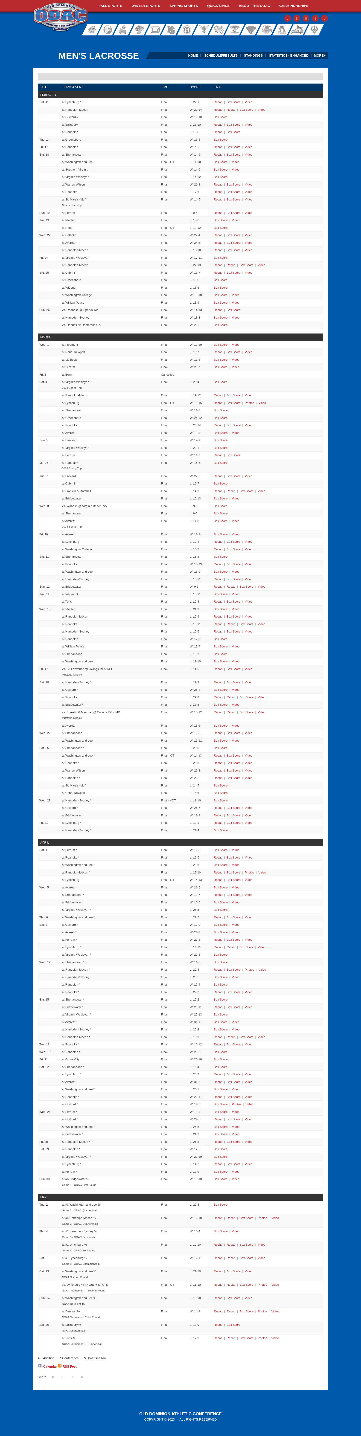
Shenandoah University (264, 29)
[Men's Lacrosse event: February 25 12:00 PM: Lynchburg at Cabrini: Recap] (218, 272)
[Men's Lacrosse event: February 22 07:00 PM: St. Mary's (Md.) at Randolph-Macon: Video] (248, 250)
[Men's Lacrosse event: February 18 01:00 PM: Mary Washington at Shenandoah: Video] (248, 154)
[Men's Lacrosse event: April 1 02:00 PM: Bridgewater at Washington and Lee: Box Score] (221, 865)
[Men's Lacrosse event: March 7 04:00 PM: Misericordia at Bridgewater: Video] (235, 498)
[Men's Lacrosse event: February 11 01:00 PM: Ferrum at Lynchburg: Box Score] (234, 102)
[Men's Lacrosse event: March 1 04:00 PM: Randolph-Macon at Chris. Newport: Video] (248, 352)
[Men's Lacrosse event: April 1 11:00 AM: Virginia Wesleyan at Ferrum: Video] (235, 850)
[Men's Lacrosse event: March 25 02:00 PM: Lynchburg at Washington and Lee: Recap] (218, 755)
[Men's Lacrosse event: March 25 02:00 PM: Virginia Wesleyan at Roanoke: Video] (248, 763)
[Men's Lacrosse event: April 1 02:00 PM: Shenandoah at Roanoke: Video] (248, 857)
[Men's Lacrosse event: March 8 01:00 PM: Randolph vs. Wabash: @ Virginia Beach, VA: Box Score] (221, 506)
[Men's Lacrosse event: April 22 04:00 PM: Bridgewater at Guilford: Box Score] (221, 1104)
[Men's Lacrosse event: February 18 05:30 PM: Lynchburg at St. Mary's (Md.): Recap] (218, 199)
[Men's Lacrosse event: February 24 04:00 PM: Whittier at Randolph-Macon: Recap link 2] (231, 265)
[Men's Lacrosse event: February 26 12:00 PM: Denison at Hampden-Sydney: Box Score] (221, 317)
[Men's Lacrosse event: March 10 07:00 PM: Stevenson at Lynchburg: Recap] (218, 541)
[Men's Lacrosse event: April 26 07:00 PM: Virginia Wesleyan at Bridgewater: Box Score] (221, 1134)
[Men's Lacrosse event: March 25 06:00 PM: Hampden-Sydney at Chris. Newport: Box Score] (221, 793)
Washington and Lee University (320, 29)
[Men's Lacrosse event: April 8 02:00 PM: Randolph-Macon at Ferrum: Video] (248, 939)
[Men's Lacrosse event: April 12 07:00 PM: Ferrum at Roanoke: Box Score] (234, 992)
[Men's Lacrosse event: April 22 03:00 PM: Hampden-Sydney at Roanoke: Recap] (218, 1097)
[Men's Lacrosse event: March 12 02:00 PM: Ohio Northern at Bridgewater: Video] (261, 586)
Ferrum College (139, 29)
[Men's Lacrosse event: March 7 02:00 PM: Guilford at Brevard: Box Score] (234, 476)
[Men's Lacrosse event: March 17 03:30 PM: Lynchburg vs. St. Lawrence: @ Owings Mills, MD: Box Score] (234, 669)
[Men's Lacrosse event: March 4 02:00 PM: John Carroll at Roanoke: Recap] (218, 425)
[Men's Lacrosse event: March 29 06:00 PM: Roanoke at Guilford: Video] (248, 807)
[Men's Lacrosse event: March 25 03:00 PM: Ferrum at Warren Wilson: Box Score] (234, 770)
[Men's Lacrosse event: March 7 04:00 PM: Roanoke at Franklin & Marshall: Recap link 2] (231, 491)
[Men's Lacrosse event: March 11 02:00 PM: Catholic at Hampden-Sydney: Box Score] (234, 579)
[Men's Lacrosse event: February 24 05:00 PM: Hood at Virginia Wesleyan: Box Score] (221, 257)
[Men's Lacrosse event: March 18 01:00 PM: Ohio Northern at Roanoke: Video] (261, 697)
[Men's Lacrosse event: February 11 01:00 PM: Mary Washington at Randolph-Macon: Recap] (218, 109)
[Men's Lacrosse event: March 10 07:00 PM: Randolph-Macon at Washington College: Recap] (218, 549)
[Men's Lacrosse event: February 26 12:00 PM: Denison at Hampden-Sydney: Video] (235, 317)
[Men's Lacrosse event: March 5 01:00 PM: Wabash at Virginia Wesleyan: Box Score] (221, 448)
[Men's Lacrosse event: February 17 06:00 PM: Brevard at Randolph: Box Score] (234, 147)
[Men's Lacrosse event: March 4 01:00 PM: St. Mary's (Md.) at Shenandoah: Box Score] (221, 410)
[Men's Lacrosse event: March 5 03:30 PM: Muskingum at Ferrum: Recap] (218, 455)
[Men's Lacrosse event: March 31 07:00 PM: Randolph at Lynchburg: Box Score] (234, 822)
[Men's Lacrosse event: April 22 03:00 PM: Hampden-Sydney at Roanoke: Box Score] (234, 1097)
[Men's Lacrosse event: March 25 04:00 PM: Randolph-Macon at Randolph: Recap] (218, 778)
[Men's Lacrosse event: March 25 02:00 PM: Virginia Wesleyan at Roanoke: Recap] (218, 763)
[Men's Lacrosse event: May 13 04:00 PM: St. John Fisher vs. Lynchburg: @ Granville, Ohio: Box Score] (246, 1284)
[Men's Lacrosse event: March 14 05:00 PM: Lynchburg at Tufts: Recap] (218, 601)
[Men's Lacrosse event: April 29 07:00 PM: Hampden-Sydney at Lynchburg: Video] (248, 1164)
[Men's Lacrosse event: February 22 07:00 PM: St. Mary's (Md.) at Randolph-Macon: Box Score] (234, 250)
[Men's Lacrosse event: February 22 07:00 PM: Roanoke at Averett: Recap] (218, 242)
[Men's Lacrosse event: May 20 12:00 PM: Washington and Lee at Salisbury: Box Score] (234, 1324)
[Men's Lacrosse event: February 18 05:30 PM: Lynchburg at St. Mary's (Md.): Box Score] (234, 199)
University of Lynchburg (205, 29)
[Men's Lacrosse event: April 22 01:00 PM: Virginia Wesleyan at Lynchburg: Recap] (218, 1074)
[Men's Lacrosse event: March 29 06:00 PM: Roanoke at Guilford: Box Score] (234, 807)
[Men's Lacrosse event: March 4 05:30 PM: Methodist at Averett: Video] (235, 433)
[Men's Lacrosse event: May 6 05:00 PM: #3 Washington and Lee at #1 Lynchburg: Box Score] (246, 1258)
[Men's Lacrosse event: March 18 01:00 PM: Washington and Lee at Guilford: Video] (235, 689)
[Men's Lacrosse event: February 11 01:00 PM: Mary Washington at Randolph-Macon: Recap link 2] (231, 109)
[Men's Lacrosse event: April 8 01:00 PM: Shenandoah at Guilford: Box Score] (221, 924)
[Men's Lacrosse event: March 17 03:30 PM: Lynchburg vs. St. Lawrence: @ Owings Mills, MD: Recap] (218, 669)
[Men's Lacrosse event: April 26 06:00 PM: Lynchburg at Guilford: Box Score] (234, 1119)
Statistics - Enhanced (289, 55)
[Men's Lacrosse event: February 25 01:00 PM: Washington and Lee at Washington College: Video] (235, 295)
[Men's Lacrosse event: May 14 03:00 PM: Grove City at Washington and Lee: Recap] (218, 1298)
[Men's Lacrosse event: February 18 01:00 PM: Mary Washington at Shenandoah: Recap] (218, 154)
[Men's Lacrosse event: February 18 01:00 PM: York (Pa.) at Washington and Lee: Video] (235, 162)
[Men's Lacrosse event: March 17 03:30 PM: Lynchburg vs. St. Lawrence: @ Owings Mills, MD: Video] (248, 669)
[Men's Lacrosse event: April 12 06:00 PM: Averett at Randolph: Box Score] (221, 984)
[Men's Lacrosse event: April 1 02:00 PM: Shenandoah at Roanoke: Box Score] (234, 857)
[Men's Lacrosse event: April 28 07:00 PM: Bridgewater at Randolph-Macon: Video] (248, 1141)
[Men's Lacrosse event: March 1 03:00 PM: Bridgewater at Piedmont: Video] (235, 344)
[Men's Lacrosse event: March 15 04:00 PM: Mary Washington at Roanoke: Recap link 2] (231, 624)
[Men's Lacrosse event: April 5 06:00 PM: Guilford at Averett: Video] (235, 887)
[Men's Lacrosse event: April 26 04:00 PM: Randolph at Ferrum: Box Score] (221, 1112)
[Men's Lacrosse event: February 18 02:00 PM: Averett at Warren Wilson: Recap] (218, 184)
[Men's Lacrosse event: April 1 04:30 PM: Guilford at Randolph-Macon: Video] (262, 872)
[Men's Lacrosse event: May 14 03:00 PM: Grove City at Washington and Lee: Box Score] (234, 1298)
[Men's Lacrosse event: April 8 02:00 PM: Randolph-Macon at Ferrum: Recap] (218, 939)
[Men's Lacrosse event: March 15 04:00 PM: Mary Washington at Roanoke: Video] (261, 624)
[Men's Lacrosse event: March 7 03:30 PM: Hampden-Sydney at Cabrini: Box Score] (221, 483)
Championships (294, 6)
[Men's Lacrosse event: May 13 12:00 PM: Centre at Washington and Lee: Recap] (218, 1271)
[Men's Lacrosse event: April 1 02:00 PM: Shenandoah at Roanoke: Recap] (218, 857)
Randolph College (220, 29)
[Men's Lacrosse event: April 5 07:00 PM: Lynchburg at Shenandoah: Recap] (218, 894)
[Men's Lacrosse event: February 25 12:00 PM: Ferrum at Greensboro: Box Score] (221, 280)
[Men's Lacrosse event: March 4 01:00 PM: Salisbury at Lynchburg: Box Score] (234, 403)
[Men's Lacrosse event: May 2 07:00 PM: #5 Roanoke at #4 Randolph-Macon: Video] (275, 1218)
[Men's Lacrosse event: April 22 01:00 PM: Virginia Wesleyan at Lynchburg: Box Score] (234, 1074)
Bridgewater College (106, 29)
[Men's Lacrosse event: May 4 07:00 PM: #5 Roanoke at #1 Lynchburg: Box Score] (246, 1244)
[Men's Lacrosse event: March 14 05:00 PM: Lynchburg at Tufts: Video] (248, 601)
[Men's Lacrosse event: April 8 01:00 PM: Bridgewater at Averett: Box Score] (221, 932)
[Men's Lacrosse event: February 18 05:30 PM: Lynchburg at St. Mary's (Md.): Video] (248, 199)
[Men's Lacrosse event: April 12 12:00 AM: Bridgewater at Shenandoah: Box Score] (221, 962)
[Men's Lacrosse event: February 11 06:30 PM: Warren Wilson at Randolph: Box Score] (234, 132)
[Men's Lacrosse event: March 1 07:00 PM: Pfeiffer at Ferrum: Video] (235, 367)
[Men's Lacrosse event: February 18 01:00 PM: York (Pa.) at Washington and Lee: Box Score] (221, 162)
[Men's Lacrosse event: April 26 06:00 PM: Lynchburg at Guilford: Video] (248, 1119)
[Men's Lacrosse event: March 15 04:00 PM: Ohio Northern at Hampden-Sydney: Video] (248, 631)
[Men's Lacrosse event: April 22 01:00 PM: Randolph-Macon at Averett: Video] (248, 1082)
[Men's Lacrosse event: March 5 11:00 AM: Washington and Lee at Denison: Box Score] (221, 440)
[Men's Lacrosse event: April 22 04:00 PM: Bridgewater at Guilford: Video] (249, 1104)
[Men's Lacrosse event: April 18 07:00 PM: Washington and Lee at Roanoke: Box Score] (234, 1044)
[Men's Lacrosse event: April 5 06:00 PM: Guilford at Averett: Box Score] (221, 887)
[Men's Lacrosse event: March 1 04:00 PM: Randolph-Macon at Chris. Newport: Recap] (218, 352)
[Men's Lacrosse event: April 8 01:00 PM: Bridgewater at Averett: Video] (235, 932)
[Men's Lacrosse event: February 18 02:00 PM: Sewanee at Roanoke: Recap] (218, 192)
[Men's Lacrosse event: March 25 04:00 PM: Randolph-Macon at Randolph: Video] (248, 778)
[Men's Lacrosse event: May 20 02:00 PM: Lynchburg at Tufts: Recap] (218, 1338)
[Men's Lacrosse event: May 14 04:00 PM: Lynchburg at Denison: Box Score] (246, 1311)
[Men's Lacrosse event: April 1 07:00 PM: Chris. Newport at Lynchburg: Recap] (218, 880)
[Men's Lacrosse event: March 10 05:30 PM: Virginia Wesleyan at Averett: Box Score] (221, 534)
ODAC (61, 17)
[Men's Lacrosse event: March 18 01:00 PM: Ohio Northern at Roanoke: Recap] (218, 697)
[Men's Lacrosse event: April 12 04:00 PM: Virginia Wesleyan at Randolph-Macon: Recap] (218, 969)
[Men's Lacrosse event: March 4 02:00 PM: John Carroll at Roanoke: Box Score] (234, 425)
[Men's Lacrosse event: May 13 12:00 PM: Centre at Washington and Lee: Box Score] (234, 1271)
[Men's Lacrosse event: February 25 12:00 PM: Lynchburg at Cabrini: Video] (248, 272)
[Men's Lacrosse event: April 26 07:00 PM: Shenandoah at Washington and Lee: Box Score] (221, 1126)
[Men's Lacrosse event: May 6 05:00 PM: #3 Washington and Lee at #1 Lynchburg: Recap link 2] (231, 1258)
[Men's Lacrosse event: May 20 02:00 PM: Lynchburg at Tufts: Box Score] (246, 1338)
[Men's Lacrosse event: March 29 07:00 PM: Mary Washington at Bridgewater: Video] (248, 815)
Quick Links (218, 6)
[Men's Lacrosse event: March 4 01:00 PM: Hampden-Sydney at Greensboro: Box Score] (221, 418)
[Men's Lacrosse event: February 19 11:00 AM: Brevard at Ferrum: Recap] (218, 213)
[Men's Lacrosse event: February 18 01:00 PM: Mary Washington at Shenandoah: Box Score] (234, 154)
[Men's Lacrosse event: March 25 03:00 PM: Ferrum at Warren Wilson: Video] (248, 770)
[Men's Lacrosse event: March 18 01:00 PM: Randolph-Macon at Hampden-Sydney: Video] (248, 682)
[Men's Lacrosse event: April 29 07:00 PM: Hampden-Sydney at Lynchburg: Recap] (218, 1164)
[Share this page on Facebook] (53, 1377)
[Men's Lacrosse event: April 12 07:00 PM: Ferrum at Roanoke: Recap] (218, 992)
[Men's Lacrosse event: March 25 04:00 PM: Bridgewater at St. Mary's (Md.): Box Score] (221, 785)
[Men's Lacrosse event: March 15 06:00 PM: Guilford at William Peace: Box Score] (221, 646)
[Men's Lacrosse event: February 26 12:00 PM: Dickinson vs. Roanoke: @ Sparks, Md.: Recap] (218, 310)
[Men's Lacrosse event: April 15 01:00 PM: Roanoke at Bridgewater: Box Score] (234, 1007)
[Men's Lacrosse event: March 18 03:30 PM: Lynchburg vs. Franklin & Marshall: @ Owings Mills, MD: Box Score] (246, 712)
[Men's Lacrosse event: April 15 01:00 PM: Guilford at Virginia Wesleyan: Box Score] (221, 1014)
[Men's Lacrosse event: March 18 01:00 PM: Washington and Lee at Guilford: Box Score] (221, 689)
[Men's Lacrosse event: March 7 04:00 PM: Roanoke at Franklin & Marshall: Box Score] (246, 491)
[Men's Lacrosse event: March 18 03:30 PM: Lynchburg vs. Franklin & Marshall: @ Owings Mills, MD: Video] (261, 712)
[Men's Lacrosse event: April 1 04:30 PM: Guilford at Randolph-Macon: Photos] (249, 872)
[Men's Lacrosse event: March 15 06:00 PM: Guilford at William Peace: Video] (235, 646)
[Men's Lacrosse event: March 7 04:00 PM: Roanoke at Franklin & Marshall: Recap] (218, 491)
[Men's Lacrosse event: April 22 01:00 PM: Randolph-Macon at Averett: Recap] (218, 1082)
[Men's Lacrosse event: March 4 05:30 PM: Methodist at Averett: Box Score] (221, 433)
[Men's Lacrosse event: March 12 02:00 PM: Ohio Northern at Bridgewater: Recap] (218, 586)
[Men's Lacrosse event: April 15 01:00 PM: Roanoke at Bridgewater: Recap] (218, 1007)
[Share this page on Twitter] (62, 1377)
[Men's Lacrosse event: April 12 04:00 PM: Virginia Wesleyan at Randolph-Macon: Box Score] (234, 969)
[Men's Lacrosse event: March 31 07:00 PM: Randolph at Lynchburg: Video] (248, 822)
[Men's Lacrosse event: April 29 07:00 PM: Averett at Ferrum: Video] (235, 1171)
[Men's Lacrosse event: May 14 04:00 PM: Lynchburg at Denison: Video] (275, 1311)
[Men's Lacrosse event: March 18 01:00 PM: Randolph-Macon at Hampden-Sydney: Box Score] (234, 682)
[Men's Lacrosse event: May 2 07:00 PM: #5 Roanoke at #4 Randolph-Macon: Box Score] (246, 1218)
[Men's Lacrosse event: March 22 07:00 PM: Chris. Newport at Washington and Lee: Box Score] (221, 740)
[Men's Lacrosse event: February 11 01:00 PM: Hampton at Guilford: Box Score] (221, 117)
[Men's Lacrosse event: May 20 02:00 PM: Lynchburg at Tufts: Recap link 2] (231, 1338)
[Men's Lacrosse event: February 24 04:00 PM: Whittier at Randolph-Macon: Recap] (218, 265)
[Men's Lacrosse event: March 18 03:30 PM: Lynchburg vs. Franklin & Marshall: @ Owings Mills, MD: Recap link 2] (231, 712)
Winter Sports (145, 6)
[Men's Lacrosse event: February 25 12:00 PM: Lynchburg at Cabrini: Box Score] (234, 272)
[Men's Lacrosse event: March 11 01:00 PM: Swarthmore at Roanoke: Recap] (218, 564)
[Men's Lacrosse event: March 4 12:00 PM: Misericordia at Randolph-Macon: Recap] (218, 395)
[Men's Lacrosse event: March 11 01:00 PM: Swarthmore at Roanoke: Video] (248, 564)
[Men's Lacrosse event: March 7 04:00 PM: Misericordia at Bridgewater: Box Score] (221, 498)
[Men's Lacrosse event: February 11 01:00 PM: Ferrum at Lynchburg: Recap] (218, 102)
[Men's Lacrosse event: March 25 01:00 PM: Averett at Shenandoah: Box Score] (221, 748)
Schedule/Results (221, 55)
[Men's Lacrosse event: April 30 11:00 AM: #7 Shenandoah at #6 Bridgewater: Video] (235, 1179)
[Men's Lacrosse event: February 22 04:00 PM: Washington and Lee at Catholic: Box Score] (234, 235)
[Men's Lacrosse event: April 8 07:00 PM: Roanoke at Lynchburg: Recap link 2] (231, 947)
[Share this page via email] (72, 1377)
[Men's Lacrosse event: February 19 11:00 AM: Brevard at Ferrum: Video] (248, 213)
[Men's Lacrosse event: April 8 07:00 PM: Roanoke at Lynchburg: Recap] (218, 947)
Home (193, 55)
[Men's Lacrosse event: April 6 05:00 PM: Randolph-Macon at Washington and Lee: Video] (248, 917)
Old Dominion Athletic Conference (180, 1414)
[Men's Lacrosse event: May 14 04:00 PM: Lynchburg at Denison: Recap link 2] (231, 1311)
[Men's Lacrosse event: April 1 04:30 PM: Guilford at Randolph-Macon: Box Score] (234, 872)
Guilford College (156, 29)
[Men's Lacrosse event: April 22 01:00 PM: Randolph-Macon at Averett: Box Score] (234, 1082)
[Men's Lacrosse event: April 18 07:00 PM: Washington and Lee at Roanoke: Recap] (218, 1044)
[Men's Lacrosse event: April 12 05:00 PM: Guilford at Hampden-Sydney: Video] (235, 977)
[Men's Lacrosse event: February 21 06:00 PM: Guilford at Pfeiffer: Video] (235, 220)
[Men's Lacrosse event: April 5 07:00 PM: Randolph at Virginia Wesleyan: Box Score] (221, 909)
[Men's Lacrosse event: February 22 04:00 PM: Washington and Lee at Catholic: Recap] (218, 235)
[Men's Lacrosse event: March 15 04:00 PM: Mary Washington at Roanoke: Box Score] (246, 624)
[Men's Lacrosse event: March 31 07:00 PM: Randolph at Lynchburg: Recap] (218, 822)
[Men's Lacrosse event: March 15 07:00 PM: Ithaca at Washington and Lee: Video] (235, 661)
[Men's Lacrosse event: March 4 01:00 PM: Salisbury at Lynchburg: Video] (262, 403)
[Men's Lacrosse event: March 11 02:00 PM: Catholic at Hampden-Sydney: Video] (248, 579)
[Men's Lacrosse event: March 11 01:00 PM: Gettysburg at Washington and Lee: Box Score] (221, 571)
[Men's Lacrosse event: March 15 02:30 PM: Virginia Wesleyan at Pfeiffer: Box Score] (221, 609)
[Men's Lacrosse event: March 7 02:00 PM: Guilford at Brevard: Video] (248, 476)
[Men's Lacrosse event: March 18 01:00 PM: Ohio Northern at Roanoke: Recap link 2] (231, 697)
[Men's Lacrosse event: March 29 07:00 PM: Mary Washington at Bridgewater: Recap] (218, 815)
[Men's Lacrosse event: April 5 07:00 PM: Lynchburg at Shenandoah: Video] (248, 894)
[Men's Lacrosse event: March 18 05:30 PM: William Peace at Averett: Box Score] (221, 725)
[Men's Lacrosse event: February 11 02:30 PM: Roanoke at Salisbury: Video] (248, 124)
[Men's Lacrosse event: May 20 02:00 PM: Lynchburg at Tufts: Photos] (262, 1338)
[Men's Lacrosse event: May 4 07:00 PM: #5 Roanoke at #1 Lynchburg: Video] (261, 1244)
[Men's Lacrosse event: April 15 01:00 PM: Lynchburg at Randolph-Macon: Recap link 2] (231, 1037)
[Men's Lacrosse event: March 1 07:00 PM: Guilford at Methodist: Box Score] (221, 359)
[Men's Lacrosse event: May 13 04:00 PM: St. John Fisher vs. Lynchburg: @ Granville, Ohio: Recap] (218, 1284)
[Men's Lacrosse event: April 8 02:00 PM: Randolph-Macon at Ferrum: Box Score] (234, 939)
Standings (253, 55)
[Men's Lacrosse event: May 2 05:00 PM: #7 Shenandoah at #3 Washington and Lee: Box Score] (221, 1204)
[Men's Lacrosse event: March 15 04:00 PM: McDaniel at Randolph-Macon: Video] (248, 616)
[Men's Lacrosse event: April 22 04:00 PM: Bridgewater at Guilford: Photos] (236, 1104)
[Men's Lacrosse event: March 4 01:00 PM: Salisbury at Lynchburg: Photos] (249, 403)
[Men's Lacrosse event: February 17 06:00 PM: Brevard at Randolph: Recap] (218, 147)
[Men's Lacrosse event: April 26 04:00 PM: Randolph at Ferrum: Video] (235, 1112)
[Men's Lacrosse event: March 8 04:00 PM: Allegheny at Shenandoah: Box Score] (221, 513)
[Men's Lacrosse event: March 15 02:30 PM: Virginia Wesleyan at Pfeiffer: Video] (235, 609)
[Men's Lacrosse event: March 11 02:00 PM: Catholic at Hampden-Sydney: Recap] (218, 579)
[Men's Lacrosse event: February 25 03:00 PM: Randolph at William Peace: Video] (235, 302)
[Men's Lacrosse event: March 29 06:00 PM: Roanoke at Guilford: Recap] (218, 807)
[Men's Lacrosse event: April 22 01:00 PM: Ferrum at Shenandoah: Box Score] (221, 1067)
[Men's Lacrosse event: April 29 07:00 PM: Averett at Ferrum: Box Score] (221, 1171)
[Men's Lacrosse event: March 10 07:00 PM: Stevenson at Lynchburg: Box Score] (234, 541)
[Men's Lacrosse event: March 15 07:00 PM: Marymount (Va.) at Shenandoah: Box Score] (221, 654)
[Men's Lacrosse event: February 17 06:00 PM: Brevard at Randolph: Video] (248, 147)
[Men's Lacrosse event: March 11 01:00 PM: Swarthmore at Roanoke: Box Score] (234, 564)
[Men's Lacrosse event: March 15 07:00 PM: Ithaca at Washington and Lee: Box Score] (221, 661)
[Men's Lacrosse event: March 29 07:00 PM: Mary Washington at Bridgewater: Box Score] (234, 815)
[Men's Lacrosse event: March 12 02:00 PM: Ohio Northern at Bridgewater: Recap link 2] (231, 586)
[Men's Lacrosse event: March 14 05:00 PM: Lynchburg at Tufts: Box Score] (234, 601)
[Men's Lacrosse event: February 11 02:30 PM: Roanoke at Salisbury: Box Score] (234, 124)
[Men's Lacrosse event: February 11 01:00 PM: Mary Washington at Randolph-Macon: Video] (261, 109)
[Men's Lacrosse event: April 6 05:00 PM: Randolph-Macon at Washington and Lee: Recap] (218, 917)
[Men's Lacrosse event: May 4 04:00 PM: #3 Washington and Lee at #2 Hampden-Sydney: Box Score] (221, 1231)
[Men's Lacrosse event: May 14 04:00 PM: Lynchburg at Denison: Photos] (262, 1311)
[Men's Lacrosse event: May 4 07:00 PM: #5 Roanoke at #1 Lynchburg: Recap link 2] (231, 1244)
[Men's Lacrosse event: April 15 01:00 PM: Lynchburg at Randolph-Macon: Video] (261, 1037)
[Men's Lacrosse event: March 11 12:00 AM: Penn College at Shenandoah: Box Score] (221, 556)
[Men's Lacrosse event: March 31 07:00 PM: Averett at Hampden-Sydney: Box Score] (221, 830)
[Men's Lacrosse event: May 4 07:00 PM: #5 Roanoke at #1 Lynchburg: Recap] (218, 1244)
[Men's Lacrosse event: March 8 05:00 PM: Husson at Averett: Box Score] (221, 521)
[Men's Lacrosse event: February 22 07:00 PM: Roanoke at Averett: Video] (248, 242)
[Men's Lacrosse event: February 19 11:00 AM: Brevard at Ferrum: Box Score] (234, 213)
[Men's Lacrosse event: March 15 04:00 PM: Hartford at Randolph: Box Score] (221, 639)
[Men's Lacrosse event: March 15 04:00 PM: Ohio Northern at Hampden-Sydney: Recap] (218, 631)
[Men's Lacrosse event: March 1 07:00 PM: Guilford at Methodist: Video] (235, 359)
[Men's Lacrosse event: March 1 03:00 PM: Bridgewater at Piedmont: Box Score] (221, 344)
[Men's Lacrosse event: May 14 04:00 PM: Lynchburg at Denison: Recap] (218, 1311)
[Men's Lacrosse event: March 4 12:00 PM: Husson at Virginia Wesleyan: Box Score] (221, 382)
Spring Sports (183, 6)
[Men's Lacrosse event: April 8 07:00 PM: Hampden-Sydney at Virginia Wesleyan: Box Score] (221, 954)
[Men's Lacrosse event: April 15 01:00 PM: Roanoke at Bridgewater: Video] (248, 1007)
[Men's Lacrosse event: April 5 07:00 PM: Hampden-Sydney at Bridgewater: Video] (235, 902)
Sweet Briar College (279, 29)
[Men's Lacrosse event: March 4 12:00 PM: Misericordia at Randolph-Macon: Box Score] (234, 395)
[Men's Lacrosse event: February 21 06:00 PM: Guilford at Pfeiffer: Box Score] (221, 220)
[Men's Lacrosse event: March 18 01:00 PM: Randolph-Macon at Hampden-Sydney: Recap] (218, 682)
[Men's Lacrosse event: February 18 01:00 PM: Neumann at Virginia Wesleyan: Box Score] (221, 177)
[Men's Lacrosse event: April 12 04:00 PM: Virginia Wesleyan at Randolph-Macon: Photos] (249, 969)
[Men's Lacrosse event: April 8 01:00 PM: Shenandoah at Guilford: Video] (235, 924)
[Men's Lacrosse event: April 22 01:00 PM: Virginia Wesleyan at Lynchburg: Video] (248, 1074)
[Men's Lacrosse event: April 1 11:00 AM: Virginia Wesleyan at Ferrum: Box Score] (221, 850)
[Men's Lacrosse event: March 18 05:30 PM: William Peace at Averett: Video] (235, 725)
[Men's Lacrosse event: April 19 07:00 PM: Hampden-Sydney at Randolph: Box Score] (221, 1052)
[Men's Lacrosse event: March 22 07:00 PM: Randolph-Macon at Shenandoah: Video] (248, 733)
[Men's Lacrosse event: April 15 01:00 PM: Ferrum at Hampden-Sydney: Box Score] (221, 1029)
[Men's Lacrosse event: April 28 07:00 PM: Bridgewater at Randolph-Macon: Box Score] (234, 1141)
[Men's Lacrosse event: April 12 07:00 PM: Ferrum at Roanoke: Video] (248, 992)
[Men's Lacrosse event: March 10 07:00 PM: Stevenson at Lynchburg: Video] (248, 541)
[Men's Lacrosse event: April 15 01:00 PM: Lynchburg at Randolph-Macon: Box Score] (246, 1037)
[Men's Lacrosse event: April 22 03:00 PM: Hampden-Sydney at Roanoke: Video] (248, 1097)
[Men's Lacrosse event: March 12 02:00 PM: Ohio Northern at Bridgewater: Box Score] (246, 586)
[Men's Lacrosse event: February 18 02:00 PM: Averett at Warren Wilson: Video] (248, 184)
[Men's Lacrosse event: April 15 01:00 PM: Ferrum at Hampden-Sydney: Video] (235, 1029)
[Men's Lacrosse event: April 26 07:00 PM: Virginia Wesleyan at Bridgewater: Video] (235, 1134)
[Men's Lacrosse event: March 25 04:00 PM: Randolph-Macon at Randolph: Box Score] (234, 778)
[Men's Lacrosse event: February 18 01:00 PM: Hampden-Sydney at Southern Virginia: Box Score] (221, 169)
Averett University (90, 29)
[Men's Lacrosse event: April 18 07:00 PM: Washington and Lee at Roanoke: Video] (248, 1044)
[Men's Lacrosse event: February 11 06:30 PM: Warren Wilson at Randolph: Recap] (218, 132)
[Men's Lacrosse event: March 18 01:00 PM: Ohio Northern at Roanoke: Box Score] (246, 697)
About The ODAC (254, 6)
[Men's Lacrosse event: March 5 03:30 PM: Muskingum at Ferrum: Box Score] (234, 455)
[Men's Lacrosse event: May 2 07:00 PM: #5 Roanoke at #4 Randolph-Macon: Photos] (262, 1218)
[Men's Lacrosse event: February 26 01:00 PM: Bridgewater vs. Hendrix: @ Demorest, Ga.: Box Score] (221, 325)
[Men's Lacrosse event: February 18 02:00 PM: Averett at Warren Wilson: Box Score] (234, 184)
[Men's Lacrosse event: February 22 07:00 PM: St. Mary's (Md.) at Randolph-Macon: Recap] (218, 250)
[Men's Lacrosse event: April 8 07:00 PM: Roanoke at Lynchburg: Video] (261, 947)
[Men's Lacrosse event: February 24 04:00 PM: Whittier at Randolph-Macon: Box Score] (246, 265)
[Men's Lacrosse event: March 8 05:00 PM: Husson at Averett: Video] (235, 521)
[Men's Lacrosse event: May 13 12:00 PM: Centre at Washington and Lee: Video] (248, 1271)
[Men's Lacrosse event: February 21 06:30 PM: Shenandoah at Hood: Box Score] (221, 227)
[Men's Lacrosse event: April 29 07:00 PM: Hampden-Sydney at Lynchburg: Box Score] (234, 1164)
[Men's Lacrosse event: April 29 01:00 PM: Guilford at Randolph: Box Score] (221, 1149)
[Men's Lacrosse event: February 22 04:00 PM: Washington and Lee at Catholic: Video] (248, 235)
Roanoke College (249, 29)
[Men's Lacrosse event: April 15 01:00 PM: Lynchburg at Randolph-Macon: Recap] (218, 1037)
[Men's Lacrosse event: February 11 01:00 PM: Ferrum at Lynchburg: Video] (248, 102)
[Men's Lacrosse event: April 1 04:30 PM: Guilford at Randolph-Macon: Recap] (218, 872)
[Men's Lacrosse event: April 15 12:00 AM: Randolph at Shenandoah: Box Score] (221, 999)
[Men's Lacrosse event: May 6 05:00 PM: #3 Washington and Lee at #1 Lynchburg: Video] (261, 1258)
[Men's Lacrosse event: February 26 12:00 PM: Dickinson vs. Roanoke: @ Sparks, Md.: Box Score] (234, 310)
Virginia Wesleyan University (298, 29)
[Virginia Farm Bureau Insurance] (211, 40)
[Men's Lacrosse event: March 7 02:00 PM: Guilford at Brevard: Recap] (218, 476)
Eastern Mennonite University (123, 29)
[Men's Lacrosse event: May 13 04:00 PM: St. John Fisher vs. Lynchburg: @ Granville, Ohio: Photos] (262, 1284)
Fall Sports (110, 6)
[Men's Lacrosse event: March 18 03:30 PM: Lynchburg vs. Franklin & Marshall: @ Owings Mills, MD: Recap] (218, 712)
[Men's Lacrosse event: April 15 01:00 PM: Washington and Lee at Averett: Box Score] (221, 1022)
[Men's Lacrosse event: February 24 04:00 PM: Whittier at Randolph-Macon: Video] (261, 265)
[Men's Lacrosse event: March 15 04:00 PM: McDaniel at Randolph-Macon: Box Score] (234, 616)
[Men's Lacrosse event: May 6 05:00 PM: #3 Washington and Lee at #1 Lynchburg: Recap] (218, 1258)
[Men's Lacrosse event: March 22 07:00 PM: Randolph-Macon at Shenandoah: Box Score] (234, 733)
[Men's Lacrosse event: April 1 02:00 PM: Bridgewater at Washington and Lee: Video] (235, 865)
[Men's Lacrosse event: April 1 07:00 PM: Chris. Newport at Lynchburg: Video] (248, 880)
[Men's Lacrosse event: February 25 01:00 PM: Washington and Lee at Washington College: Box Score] (221, 295)
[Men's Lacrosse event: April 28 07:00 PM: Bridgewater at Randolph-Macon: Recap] (218, 1141)
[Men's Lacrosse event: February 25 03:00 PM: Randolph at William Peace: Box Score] (221, 302)
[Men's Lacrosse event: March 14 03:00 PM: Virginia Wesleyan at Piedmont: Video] (235, 594)
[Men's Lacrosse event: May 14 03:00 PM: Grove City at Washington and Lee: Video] (248, 1298)
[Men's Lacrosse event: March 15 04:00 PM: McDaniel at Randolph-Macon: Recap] (218, 616)
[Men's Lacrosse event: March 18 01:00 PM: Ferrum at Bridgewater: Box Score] (221, 704)
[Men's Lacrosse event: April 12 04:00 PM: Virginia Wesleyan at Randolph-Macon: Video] (262, 969)
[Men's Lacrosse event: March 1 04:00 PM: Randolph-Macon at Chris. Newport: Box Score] (234, 352)
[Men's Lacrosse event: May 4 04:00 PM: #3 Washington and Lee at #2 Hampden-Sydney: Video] (235, 1231)
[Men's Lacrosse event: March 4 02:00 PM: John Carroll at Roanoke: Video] (248, 425)
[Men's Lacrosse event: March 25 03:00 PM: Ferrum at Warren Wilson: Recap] (218, 770)
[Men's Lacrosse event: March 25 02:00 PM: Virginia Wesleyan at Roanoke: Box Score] (234, 763)
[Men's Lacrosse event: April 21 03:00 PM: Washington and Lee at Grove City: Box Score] (221, 1059)
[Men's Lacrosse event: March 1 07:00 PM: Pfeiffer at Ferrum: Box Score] (221, 367)
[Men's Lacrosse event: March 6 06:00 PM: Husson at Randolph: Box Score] (221, 462)
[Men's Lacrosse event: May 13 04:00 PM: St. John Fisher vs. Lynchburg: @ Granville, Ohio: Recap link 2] (231, 1284)
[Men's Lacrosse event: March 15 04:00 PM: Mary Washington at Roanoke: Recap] (218, 624)
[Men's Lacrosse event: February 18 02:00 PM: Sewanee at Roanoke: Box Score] (234, 192)
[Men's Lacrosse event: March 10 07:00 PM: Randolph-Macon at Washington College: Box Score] (234, 549)
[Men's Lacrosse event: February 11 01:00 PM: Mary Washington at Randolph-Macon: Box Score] (246, 109)
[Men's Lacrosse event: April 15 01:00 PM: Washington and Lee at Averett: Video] (235, 1022)
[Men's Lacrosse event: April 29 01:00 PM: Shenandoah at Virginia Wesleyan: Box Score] (221, 1156)
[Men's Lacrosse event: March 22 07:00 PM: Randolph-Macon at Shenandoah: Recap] (218, 733)
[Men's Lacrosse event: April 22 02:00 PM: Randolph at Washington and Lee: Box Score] (221, 1089)
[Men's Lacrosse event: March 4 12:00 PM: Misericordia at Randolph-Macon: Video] (248, 395)
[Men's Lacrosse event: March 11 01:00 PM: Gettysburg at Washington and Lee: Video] (235, 571)
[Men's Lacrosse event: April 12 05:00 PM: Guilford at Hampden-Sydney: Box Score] (221, 977)
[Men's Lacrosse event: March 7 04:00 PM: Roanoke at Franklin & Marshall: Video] (261, 491)
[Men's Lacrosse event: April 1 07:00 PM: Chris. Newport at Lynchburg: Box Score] (234, 880)
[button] (82, 1377)
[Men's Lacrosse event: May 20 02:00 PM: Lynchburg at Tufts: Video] (275, 1338)
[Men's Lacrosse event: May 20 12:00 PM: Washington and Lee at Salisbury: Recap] (218, 1324)
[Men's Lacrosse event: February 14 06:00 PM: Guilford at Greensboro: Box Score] (221, 139)
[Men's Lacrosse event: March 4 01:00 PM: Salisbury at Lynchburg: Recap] (218, 403)
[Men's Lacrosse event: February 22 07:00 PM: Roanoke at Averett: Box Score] (234, 242)
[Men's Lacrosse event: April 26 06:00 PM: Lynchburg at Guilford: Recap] (218, 1119)
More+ (320, 55)
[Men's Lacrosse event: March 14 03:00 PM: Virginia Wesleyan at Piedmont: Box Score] (221, 594)
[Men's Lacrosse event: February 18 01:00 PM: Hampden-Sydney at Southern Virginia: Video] (235, 169)
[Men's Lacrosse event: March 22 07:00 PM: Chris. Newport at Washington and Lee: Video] (235, 740)
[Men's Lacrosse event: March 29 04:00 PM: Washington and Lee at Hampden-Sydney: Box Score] (221, 800)
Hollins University (189, 29)
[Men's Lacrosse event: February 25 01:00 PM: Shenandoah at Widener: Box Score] (221, 287)
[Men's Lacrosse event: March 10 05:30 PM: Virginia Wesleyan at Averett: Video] (235, 534)
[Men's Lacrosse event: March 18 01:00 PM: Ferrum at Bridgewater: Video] (235, 704)
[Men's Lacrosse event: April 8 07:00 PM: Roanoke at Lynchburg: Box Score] (246, 947)
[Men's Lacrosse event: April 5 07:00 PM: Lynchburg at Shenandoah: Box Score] (234, 894)
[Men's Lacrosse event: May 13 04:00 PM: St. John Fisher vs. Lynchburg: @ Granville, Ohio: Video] (275, 1284)
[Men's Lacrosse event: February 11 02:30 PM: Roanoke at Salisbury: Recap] (218, 124)
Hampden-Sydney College (172, 29)
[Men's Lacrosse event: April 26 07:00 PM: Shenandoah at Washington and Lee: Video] (235, 1126)
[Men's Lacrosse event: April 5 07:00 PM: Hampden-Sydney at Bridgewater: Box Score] (221, 902)
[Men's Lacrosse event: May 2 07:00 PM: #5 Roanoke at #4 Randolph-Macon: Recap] (218, 1218)
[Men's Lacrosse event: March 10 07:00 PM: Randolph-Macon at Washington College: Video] (248, 549)
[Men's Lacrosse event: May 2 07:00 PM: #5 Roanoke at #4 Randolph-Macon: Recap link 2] (231, 1218)
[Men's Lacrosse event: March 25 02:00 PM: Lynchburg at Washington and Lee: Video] (248, 755)
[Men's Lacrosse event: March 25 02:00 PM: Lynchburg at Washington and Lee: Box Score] (234, 755)
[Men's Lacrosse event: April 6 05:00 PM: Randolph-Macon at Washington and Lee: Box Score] (234, 917)
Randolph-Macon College (234, 29)
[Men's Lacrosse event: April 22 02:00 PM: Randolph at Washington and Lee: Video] (235, 1089)
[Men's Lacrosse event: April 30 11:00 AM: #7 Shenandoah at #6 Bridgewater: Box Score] (221, 1179)
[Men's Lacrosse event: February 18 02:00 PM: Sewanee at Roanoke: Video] (248, 192)
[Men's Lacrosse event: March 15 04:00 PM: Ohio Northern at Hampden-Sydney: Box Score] (234, 631)
